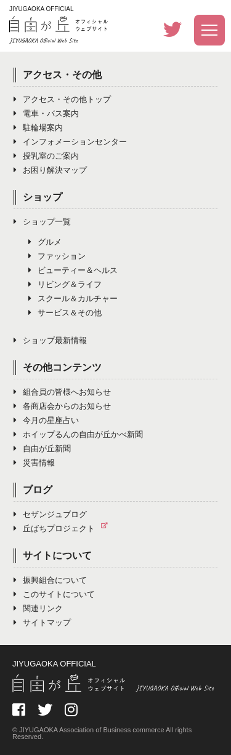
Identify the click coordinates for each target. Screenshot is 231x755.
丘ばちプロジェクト (64, 528)
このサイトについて (54, 594)
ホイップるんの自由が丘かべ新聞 (78, 434)
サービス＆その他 (65, 313)
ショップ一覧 (42, 222)
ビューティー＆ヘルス (73, 270)
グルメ (45, 242)
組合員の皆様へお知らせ (62, 392)
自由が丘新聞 (42, 449)
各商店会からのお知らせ (62, 406)
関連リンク (38, 608)
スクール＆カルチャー (73, 298)
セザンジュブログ (50, 514)
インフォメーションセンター (70, 142)
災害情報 (34, 463)
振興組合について (50, 580)
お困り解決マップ (50, 170)
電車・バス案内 (46, 113)
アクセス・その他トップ (62, 99)
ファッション (57, 256)
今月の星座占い (46, 420)
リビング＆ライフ (65, 284)
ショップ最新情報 (50, 340)
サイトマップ (42, 623)
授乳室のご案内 (46, 156)
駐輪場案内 (38, 128)
